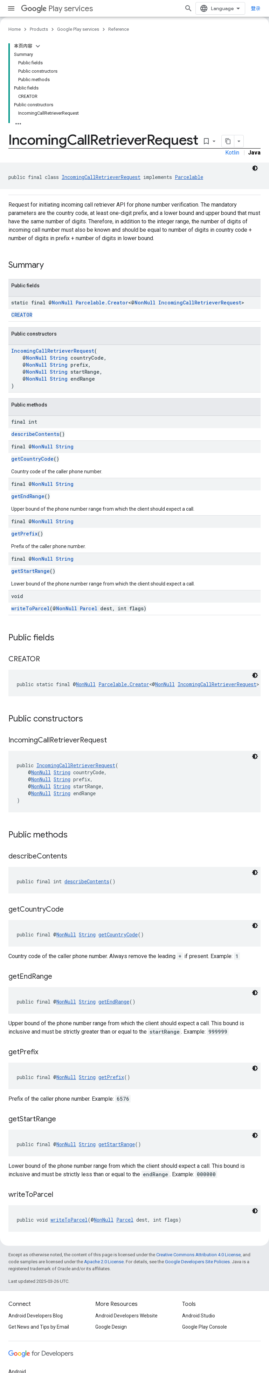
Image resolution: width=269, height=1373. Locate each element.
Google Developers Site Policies (197, 1261)
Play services (57, 8)
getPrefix (24, 533)
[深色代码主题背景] (255, 168)
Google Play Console (204, 1327)
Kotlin (232, 152)
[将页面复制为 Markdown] (228, 141)
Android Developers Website (126, 1315)
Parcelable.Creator (102, 302)
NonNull (62, 302)
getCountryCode (32, 458)
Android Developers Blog (35, 1315)
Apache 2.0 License (104, 1261)
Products (39, 29)
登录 (256, 8)
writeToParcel (30, 608)
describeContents (35, 434)
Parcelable (189, 177)
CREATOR (21, 314)
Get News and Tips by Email (38, 1327)
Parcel (88, 608)
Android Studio (198, 1315)
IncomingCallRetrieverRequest (101, 177)
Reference (118, 29)
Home (14, 29)
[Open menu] (11, 8)
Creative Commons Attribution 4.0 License (198, 1254)
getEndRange (27, 496)
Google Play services (78, 29)
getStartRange (30, 571)
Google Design (111, 1327)
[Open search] (188, 8)
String (59, 357)
